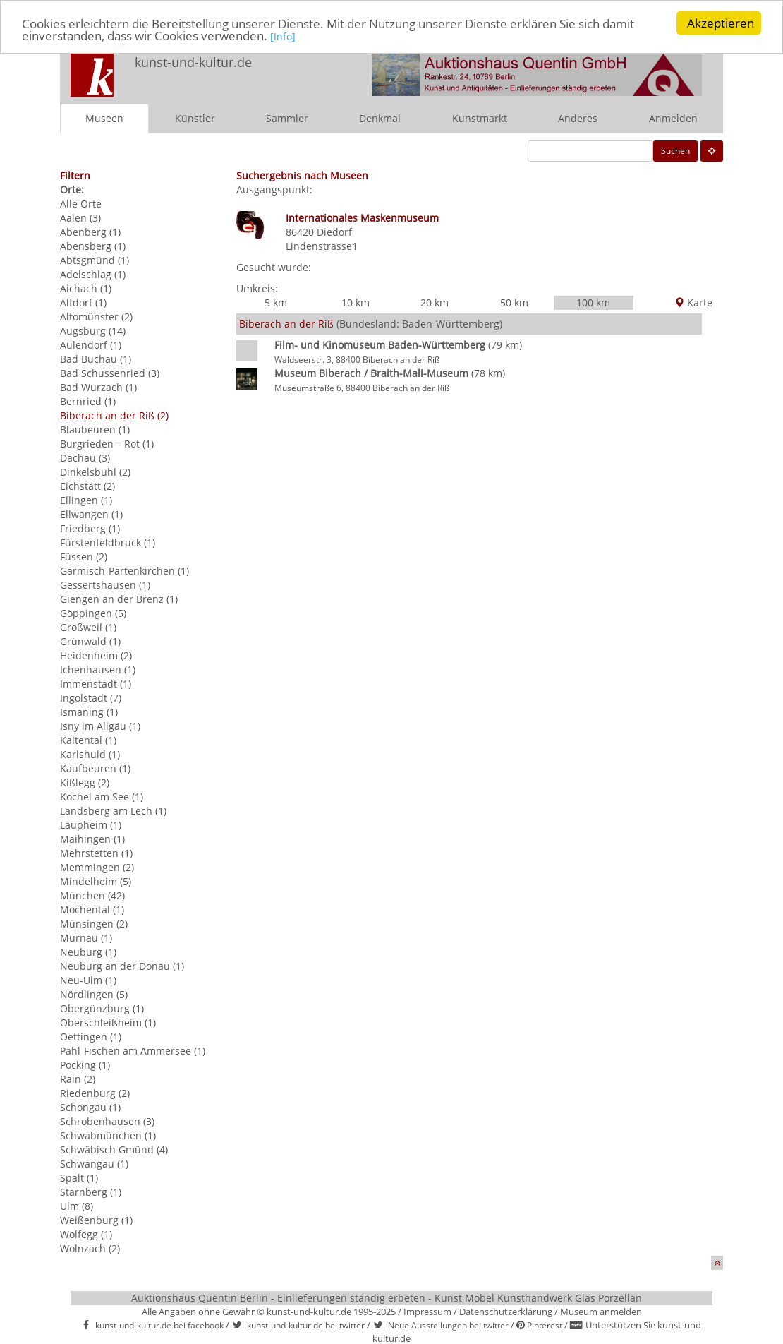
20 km (434, 302)
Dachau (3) (85, 457)
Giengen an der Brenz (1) (119, 599)
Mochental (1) (92, 909)
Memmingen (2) (97, 867)
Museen (104, 118)
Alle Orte (81, 203)
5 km (276, 302)
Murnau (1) (86, 937)
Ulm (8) (76, 1206)
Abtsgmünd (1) (94, 260)
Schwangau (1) (94, 1163)
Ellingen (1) (86, 500)
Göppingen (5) (93, 613)
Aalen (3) (80, 217)
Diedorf (334, 232)
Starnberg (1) (90, 1192)
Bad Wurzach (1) (98, 387)
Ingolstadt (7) (90, 697)
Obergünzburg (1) (102, 1008)
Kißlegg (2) (84, 782)
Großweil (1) (88, 627)
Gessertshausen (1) (105, 585)
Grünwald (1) (90, 641)
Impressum (427, 1311)
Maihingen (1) (92, 839)
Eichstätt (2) (87, 486)
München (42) (92, 895)
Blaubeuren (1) (95, 429)
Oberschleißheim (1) (108, 1022)
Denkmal (380, 118)
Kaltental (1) (88, 740)
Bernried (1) (88, 401)
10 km (355, 302)
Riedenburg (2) (95, 1093)
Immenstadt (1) (95, 683)
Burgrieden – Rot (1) (107, 443)
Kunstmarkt (479, 118)
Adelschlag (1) (93, 274)
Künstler (195, 118)
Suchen (675, 151)
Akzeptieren (720, 23)
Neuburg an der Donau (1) (122, 966)
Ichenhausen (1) (97, 669)
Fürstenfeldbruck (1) (107, 542)
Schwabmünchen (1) (108, 1135)
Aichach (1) (85, 288)
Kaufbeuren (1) (95, 768)
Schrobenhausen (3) (107, 1121)
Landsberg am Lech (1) (113, 810)
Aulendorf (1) (90, 345)
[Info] (283, 35)
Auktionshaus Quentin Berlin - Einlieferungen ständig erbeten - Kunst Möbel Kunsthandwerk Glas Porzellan (386, 1297)
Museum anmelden (601, 1311)
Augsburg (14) (93, 330)
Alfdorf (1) (83, 302)
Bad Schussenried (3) (109, 373)
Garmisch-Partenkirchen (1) (124, 570)
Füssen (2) (83, 556)
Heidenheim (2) (96, 655)
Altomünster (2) (96, 316)
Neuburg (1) (88, 952)
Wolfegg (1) (86, 1234)
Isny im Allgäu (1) (100, 726)
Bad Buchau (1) (95, 359)
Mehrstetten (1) (96, 853)
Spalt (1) (79, 1177)
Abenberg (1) (90, 232)
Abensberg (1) (93, 246)
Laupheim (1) (90, 825)
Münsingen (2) (94, 923)
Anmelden (673, 118)
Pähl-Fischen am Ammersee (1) (132, 1050)
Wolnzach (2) (90, 1248)
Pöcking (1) (85, 1065)
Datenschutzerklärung (505, 1311)
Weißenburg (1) (96, 1220)
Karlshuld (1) (90, 754)
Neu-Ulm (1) (88, 980)
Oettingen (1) (90, 1036)
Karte (693, 302)
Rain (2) (77, 1079)
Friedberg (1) (90, 528)
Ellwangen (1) (91, 514)
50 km (514, 302)
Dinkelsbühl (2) (95, 472)
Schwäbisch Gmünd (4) (114, 1149)
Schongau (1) (90, 1107)
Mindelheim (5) (95, 881)
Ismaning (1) (89, 712)
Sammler (287, 118)
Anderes (577, 118)
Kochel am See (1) (101, 796)
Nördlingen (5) (94, 994)
